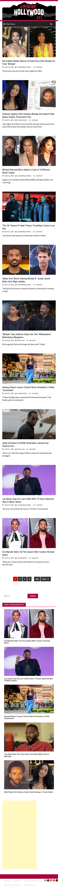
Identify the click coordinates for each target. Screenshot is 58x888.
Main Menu (10, 24)
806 (37, 579)
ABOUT (7, 881)
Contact (17, 881)
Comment (39, 67)
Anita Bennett (22, 120)
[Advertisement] (19, 835)
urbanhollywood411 (24, 67)
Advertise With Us (33, 881)
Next (45, 579)
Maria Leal (21, 340)
